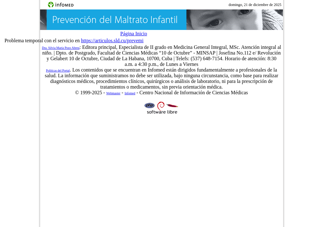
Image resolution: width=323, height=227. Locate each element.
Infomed (130, 93)
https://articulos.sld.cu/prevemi (112, 40)
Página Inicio (133, 33)
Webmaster (113, 93)
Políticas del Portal (58, 70)
